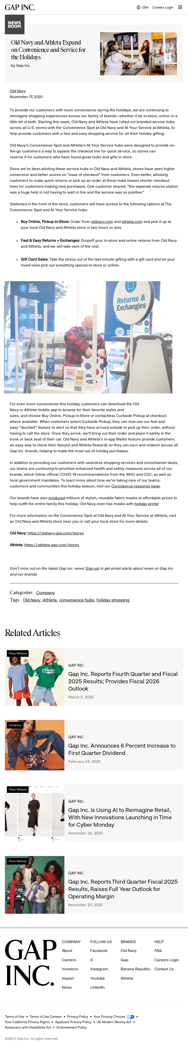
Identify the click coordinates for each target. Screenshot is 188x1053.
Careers (69, 960)
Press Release (18, 653)
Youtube (97, 978)
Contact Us (164, 969)
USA (142, 7)
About (67, 950)
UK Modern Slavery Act (114, 1022)
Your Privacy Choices (109, 1016)
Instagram (99, 969)
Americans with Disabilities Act (28, 1027)
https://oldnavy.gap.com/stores (56, 533)
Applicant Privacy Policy (73, 1022)
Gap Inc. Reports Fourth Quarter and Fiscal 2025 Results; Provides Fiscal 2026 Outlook (123, 681)
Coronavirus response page (135, 486)
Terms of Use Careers (46, 1016)
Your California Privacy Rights (27, 1022)
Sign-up (92, 568)
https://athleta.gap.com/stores (51, 545)
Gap (124, 960)
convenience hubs (76, 600)
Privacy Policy (77, 1016)
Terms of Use (14, 1016)
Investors (70, 969)
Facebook (98, 950)
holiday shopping (112, 600)
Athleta (50, 600)
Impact (68, 978)
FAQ (158, 950)
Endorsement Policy (72, 1027)
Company (45, 592)
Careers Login (162, 7)
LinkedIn (97, 987)
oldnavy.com (102, 221)
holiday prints (146, 503)
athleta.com (132, 221)
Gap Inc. (76, 665)
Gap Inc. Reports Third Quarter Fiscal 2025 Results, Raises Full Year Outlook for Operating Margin (123, 889)
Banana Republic (135, 969)
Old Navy (18, 91)
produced (56, 498)
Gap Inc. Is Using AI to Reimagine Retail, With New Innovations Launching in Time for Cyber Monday (120, 817)
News (67, 987)
